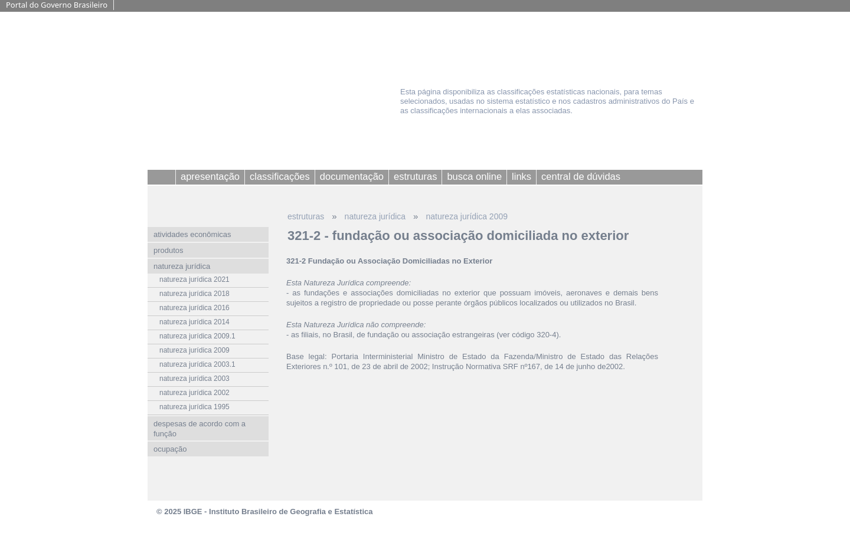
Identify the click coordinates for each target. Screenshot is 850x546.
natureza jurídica (375, 216)
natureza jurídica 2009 (467, 216)
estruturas (305, 216)
